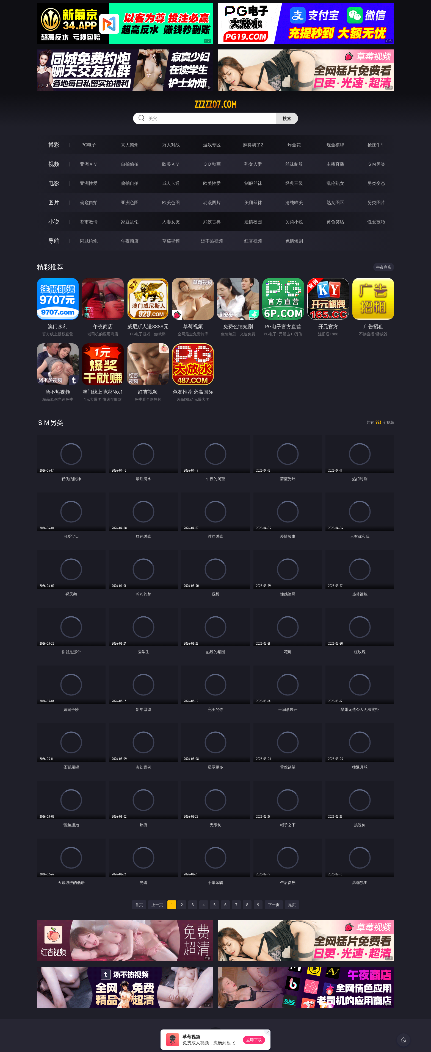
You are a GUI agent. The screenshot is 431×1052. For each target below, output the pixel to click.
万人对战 (171, 145)
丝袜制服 (294, 164)
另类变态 (376, 183)
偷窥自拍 (89, 202)
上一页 (157, 904)
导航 (53, 240)
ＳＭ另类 (376, 164)
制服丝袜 (253, 183)
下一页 (274, 904)
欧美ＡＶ (171, 164)
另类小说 (294, 222)
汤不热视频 (212, 241)
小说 (53, 221)
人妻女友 (171, 222)
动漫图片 (212, 202)
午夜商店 (130, 241)
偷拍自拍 (130, 183)
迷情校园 (253, 222)
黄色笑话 (335, 222)
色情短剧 (294, 241)
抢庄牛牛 (376, 145)
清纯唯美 (294, 202)
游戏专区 (212, 145)
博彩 (53, 144)
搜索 (287, 118)
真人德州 (130, 145)
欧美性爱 (212, 183)
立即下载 (254, 1039)
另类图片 (376, 202)
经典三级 (294, 183)
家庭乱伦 (130, 222)
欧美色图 (171, 202)
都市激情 (89, 222)
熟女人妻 (253, 164)
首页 (139, 904)
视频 (53, 164)
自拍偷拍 (130, 164)
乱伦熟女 (335, 183)
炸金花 (294, 145)
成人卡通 (171, 183)
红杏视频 (253, 241)
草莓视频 (171, 241)
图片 (53, 202)
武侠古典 (212, 222)
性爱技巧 (376, 222)
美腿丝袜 (253, 202)
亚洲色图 (130, 202)
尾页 (292, 904)
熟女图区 (335, 202)
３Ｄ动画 (212, 164)
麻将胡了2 (253, 145)
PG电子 (88, 145)
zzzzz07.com (215, 104)
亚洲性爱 (89, 183)
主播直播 (335, 164)
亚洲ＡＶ (89, 164)
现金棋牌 (335, 145)
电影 (53, 183)
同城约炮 (89, 241)
